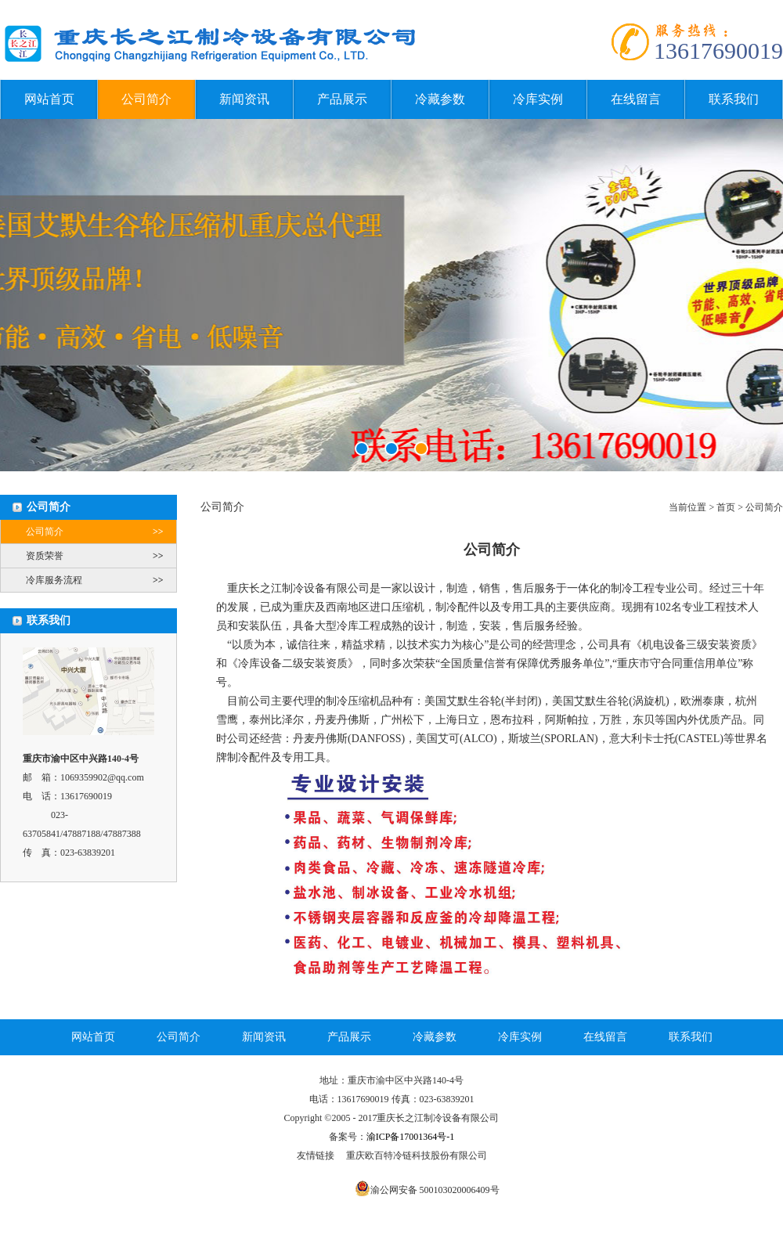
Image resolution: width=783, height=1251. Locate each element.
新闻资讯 (244, 99)
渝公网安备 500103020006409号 (435, 1189)
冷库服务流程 (101, 580)
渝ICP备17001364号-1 (410, 1136)
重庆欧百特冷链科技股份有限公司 (416, 1155)
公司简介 (146, 99)
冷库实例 (538, 99)
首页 (725, 507)
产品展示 (342, 99)
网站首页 (49, 99)
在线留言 (636, 99)
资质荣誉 (101, 556)
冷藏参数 (440, 99)
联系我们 (734, 99)
